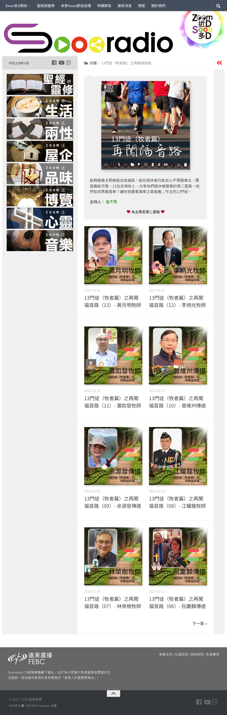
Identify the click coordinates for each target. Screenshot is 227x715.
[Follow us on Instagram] (68, 62)
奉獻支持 (165, 654)
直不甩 (111, 201)
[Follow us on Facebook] (54, 62)
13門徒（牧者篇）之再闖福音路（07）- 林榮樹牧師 (112, 602)
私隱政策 (181, 654)
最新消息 (125, 5)
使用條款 (197, 654)
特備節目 (104, 5)
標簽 (141, 5)
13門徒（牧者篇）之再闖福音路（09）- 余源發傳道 (112, 502)
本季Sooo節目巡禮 (76, 5)
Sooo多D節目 (16, 5)
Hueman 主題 (48, 705)
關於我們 (158, 5)
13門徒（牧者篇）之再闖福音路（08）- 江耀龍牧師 (177, 502)
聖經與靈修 (46, 5)
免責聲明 (212, 654)
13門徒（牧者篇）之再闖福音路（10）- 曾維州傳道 (177, 401)
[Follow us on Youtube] (61, 62)
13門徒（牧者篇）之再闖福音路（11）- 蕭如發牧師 (112, 401)
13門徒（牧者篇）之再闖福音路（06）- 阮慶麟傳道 (177, 602)
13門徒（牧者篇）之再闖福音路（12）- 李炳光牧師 (177, 301)
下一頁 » (199, 623)
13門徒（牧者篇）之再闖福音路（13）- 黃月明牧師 (112, 301)
